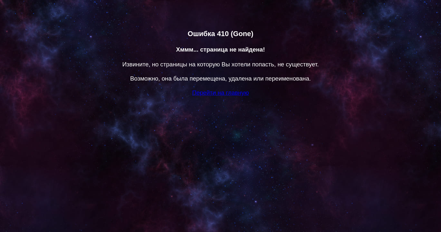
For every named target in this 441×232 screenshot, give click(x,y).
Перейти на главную (220, 92)
